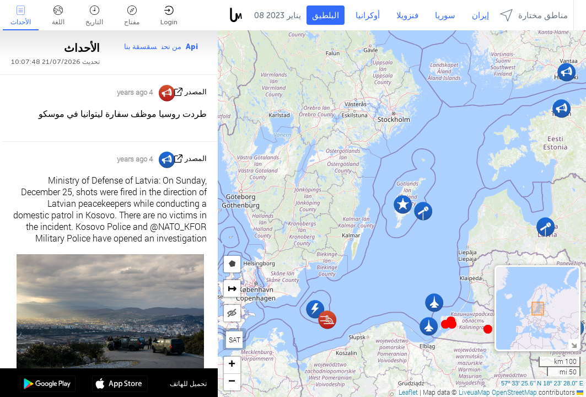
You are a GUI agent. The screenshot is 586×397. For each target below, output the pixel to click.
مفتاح (131, 16)
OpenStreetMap (514, 392)
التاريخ (94, 16)
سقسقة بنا (140, 46)
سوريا (445, 15)
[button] (452, 324)
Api (192, 46)
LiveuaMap (474, 392)
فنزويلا (407, 15)
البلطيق (325, 15)
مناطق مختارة (534, 15)
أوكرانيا (368, 15)
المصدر (196, 92)
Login (169, 16)
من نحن (171, 46)
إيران (480, 15)
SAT (234, 339)
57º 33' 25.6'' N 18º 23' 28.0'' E (542, 383)
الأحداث (20, 16)
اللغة (58, 16)
